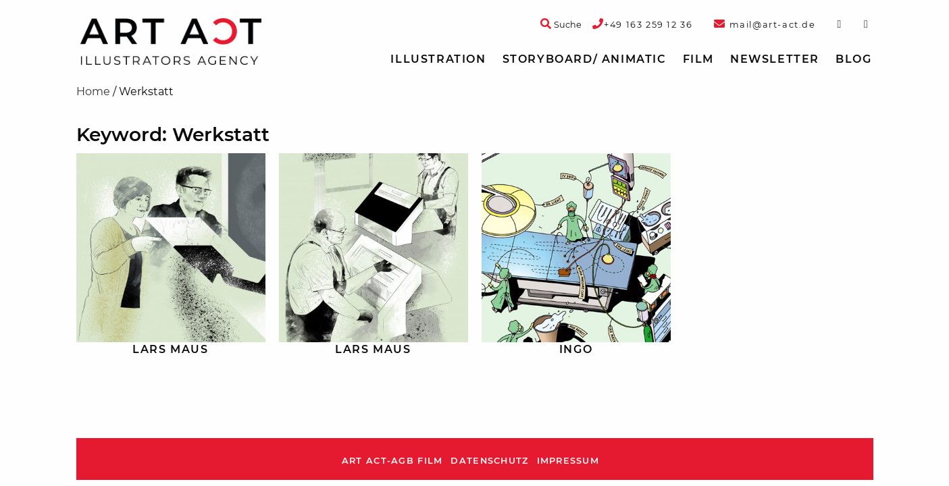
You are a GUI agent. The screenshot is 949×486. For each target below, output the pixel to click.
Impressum (568, 461)
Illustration (438, 59)
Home (93, 91)
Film (698, 59)
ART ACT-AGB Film (392, 461)
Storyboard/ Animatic (585, 59)
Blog (853, 59)
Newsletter (774, 59)
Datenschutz (489, 461)
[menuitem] (438, 59)
